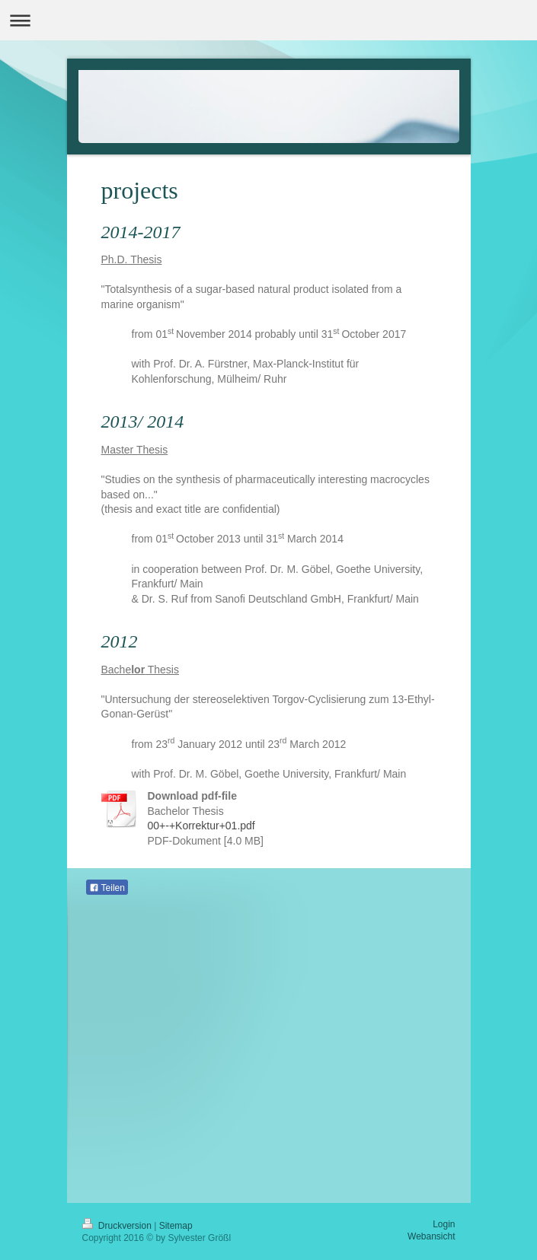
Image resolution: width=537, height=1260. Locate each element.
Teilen (107, 888)
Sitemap (176, 1225)
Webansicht (431, 1236)
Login (444, 1224)
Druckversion (118, 1225)
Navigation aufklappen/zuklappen (268, 20)
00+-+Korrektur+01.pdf (201, 825)
